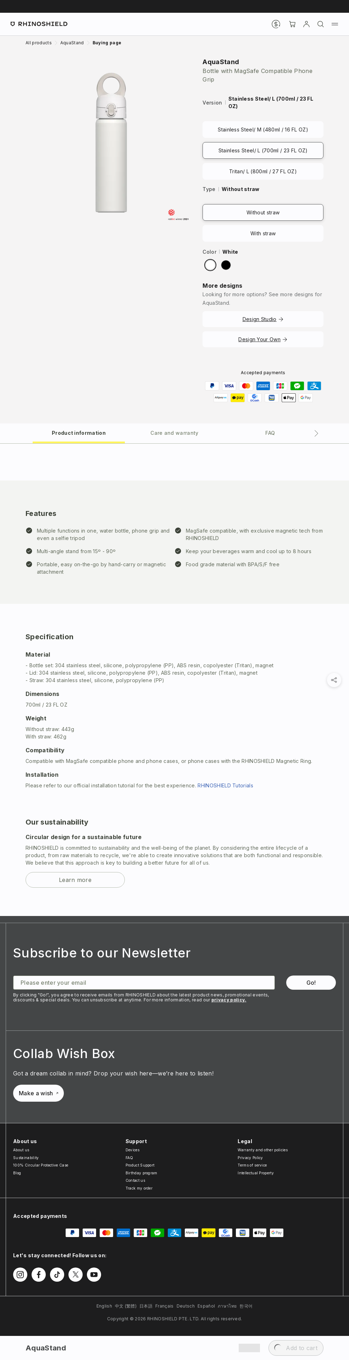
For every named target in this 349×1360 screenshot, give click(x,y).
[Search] (320, 24)
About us (21, 1150)
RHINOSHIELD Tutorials (225, 785)
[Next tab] (316, 433)
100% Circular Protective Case (40, 1165)
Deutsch (186, 1306)
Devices (132, 1150)
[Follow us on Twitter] (75, 1275)
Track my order (139, 1188)
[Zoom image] (111, 142)
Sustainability (26, 1158)
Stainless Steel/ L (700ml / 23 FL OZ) (263, 150)
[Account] (306, 24)
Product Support (140, 1165)
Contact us (135, 1180)
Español (206, 1306)
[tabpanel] (174, 680)
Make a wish (38, 1093)
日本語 (146, 1306)
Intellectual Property (256, 1173)
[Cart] (292, 24)
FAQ (129, 1158)
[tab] (79, 432)
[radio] (210, 265)
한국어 (246, 1306)
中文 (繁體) (126, 1306)
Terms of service (252, 1165)
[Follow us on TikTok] (57, 1275)
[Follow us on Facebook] (39, 1275)
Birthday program (141, 1173)
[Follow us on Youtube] (94, 1275)
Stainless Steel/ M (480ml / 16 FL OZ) (263, 130)
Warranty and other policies (263, 1150)
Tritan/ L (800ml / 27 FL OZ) (263, 171)
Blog (17, 1173)
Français (164, 1306)
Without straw (262, 212)
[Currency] (276, 24)
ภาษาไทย (227, 1306)
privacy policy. (228, 999)
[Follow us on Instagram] (20, 1275)
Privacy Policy (250, 1158)
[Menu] (334, 24)
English (104, 1306)
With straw (263, 233)
